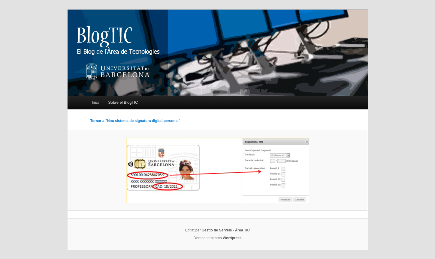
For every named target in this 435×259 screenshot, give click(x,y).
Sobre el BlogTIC (123, 102)
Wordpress (232, 238)
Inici (95, 102)
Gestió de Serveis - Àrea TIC (225, 230)
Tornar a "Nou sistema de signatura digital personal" (135, 121)
